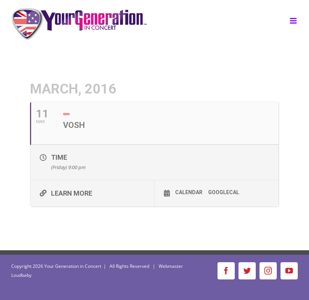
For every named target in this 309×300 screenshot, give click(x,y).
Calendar (188, 192)
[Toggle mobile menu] (294, 21)
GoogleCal (223, 192)
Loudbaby (21, 275)
